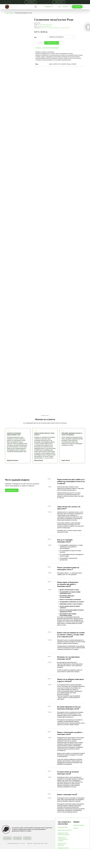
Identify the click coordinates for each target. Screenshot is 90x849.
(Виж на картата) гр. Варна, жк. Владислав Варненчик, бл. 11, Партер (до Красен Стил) (55, 27)
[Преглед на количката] (84, 7)
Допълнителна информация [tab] (50, 48)
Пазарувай (48, 6)
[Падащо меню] (52, 6)
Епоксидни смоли (63, 827)
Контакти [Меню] (65, 6)
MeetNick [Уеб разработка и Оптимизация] (45, 843)
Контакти (76, 828)
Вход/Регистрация (78, 825)
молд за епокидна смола (41, 26)
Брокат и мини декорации (62, 844)
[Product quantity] (39, 42)
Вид (35, 37)
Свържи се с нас (11, 490)
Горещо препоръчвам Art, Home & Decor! (44, 434)
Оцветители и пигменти (64, 830)
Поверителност (29, 843)
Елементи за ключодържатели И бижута (63, 839)
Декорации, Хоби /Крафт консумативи (63, 833)
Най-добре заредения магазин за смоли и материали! (72, 434)
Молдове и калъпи (49, 24)
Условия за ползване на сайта (38, 843)
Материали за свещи (41, 24)
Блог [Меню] (59, 6)
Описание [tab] (38, 48)
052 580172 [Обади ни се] (31, 2)
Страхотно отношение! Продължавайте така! (14, 434)
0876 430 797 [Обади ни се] (58, 2)
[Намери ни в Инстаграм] (7, 2)
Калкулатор (77, 6)
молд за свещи (48, 26)
